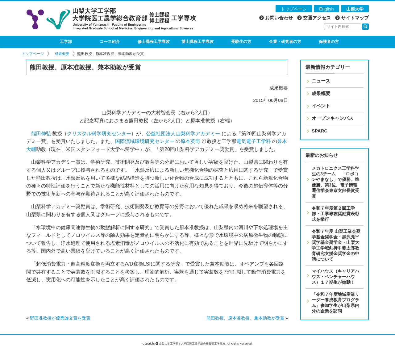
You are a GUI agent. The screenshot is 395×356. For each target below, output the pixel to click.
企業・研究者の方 (285, 41)
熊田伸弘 (41, 133)
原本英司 (190, 141)
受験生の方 (241, 41)
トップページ (294, 8)
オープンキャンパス (332, 118)
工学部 (66, 41)
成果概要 (62, 54)
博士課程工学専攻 (197, 41)
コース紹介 (110, 41)
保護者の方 (329, 41)
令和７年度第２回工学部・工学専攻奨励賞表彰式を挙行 (335, 214)
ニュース (321, 80)
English (326, 8)
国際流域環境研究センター (144, 141)
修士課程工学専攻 (154, 41)
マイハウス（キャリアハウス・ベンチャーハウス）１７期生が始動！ (335, 277)
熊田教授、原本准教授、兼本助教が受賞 (245, 318)
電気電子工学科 (253, 141)
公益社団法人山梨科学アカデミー (183, 133)
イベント (321, 105)
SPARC (319, 130)
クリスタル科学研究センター (99, 133)
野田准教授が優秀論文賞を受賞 (60, 318)
